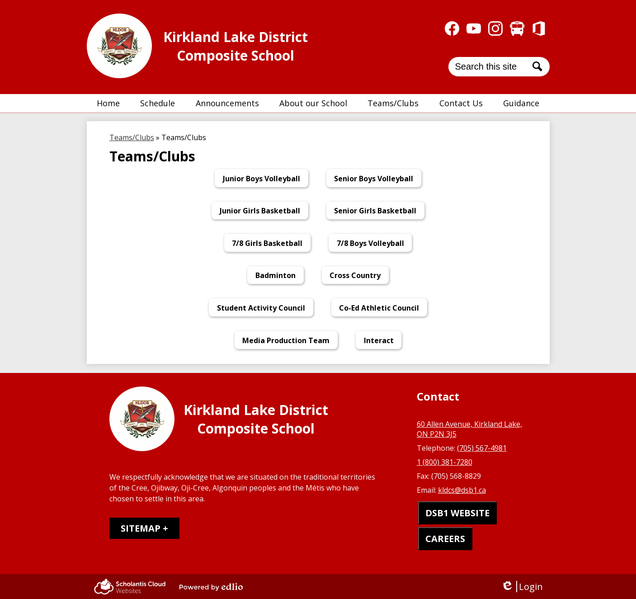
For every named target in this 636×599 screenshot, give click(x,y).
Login (522, 586)
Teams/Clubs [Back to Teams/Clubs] (131, 137)
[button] (157, 103)
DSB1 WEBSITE (457, 513)
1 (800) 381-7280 (444, 462)
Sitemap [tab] (140, 528)
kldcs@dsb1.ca (462, 490)
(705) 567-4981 (482, 448)
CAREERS (445, 539)
